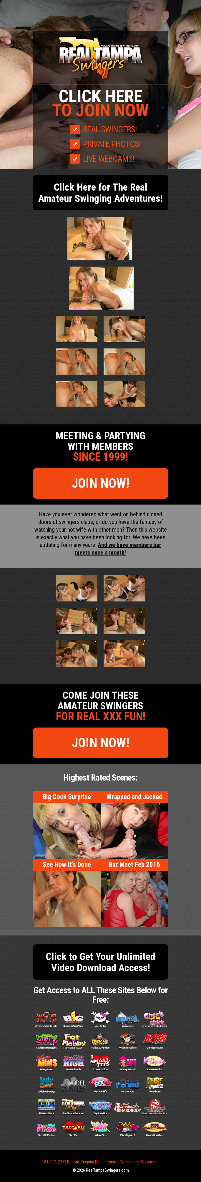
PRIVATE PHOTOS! (112, 144)
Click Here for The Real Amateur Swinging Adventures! (100, 192)
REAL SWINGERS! (110, 129)
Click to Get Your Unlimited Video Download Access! (100, 961)
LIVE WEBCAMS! (108, 159)
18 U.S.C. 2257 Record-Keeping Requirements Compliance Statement (100, 1162)
